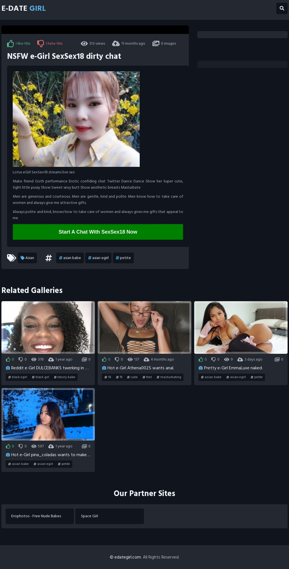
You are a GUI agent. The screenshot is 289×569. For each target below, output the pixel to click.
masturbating (169, 377)
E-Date (23, 8)
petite (123, 258)
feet (147, 377)
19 (119, 377)
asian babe (70, 258)
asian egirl (98, 258)
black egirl (17, 377)
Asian (27, 258)
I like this (18, 43)
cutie (132, 377)
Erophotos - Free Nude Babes (36, 516)
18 (107, 377)
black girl (40, 377)
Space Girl (89, 516)
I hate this (49, 43)
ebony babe (64, 377)
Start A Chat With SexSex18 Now (98, 232)
